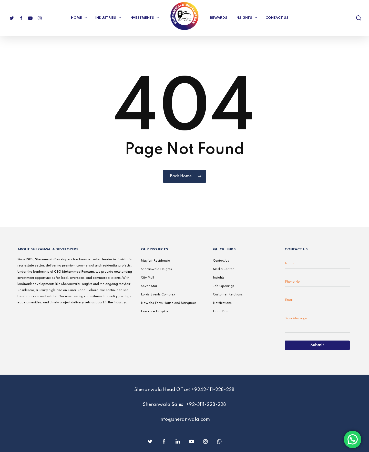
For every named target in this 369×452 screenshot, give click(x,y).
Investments (144, 17)
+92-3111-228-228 (206, 404)
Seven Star (149, 286)
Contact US (277, 17)
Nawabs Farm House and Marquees (169, 303)
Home (79, 17)
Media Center (223, 269)
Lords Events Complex (158, 294)
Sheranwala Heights (156, 269)
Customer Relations (228, 294)
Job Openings (223, 286)
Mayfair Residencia (155, 260)
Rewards (218, 17)
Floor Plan (220, 311)
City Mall (147, 277)
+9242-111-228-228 (212, 389)
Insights (246, 17)
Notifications (222, 303)
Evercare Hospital (155, 311)
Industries (108, 17)
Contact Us (221, 260)
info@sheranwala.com (184, 419)
